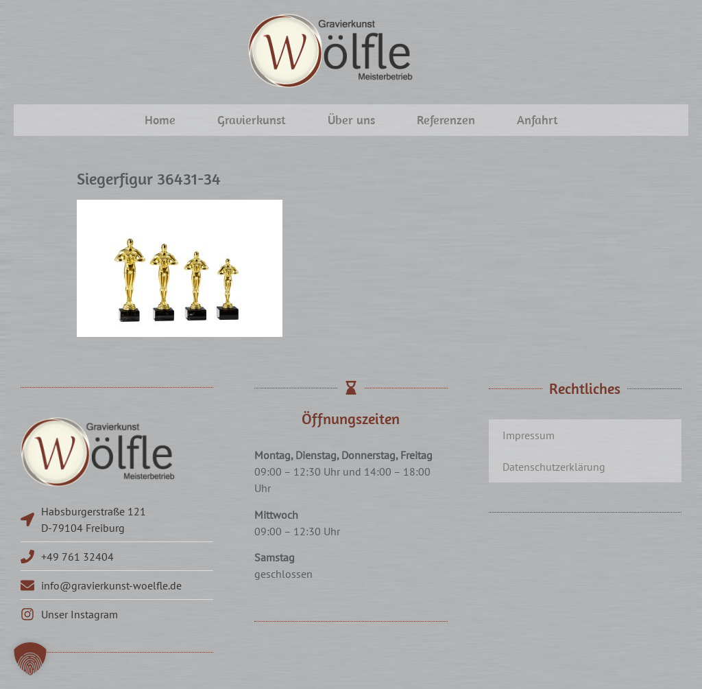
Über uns (351, 120)
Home (160, 120)
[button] (30, 659)
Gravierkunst (251, 120)
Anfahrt (537, 120)
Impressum (529, 435)
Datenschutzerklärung (554, 467)
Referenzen (446, 120)
